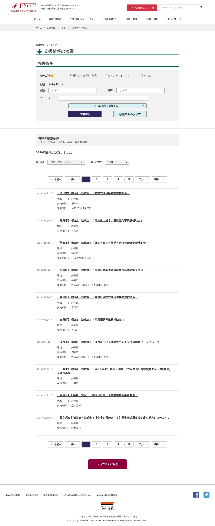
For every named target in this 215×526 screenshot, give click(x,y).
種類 (42, 90)
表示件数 (96, 162)
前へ (73, 179)
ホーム (39, 27)
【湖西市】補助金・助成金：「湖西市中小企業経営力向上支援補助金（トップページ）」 (111, 341)
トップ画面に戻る (107, 464)
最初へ (57, 179)
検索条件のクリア (130, 114)
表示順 (40, 162)
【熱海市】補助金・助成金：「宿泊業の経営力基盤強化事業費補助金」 (100, 220)
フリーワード (47, 97)
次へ (141, 179)
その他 (147, 75)
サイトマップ (32, 494)
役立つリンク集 (13, 494)
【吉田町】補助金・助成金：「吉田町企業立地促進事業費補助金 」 (97, 297)
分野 (110, 90)
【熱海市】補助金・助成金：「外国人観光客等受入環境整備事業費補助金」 (102, 242)
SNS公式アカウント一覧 (77, 494)
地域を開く (54, 84)
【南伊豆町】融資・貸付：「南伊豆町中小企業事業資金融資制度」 (97, 395)
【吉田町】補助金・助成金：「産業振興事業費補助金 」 (91, 319)
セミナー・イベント (119, 75)
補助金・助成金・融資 (85, 75)
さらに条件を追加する (106, 105)
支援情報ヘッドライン (57, 27)
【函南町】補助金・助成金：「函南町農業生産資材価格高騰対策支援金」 (101, 269)
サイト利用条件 (50, 494)
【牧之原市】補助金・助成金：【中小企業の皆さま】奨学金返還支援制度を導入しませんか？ (113, 417)
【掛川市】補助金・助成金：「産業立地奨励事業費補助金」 (93, 193)
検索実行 (85, 114)
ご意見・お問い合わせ (106, 494)
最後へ (157, 179)
